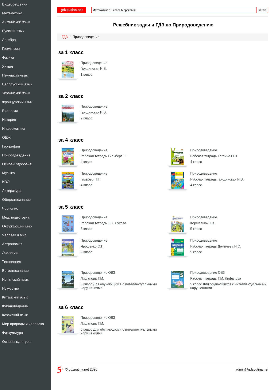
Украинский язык (16, 93)
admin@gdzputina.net (251, 369)
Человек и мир (14, 235)
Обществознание (16, 200)
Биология (10, 111)
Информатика (13, 129)
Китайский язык (15, 297)
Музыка (8, 173)
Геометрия (11, 49)
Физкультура (12, 333)
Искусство (10, 288)
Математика (12, 13)
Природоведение (16, 155)
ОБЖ (6, 137)
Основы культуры (16, 342)
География (11, 146)
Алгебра (9, 40)
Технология (11, 262)
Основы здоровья (16, 164)
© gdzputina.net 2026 (77, 370)
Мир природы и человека (23, 324)
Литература (11, 191)
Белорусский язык (17, 84)
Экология (10, 253)
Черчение (10, 209)
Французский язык (17, 102)
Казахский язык (15, 315)
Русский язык (13, 31)
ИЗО (6, 182)
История (9, 120)
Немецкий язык (14, 75)
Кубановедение (15, 306)
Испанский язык (15, 280)
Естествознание (15, 271)
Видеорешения (14, 4)
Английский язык (16, 22)
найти (262, 10)
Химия (7, 66)
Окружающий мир (17, 226)
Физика (8, 58)
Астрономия (12, 244)
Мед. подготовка (15, 217)
